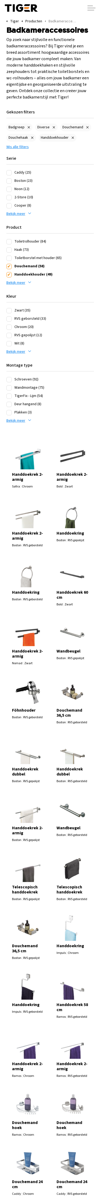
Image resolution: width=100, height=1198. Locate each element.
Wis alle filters (17, 147)
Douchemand (72, 127)
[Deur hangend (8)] (9, 404)
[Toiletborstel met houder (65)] (9, 258)
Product (14, 227)
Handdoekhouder (55, 137)
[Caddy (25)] (9, 172)
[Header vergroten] (91, 8)
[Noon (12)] (9, 189)
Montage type (19, 365)
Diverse (43, 127)
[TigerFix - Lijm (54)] (9, 396)
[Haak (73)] (9, 250)
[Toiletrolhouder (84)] (9, 241)
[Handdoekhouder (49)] (9, 274)
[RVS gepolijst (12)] (9, 335)
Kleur (11, 296)
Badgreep (17, 127)
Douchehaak (18, 137)
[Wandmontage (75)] (9, 388)
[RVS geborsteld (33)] (9, 319)
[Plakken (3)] (9, 412)
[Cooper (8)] (9, 205)
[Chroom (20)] (9, 327)
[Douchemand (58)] (9, 266)
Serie (11, 158)
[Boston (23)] (9, 181)
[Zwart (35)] (9, 310)
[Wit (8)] (9, 343)
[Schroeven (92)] (9, 379)
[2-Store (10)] (9, 197)
